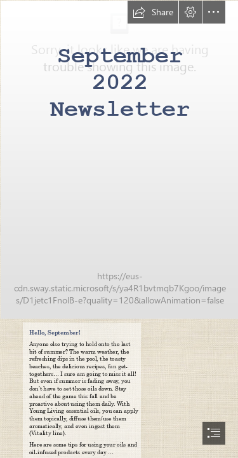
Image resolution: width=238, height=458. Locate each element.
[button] (153, 12)
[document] (119, 229)
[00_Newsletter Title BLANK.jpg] (119, 159)
